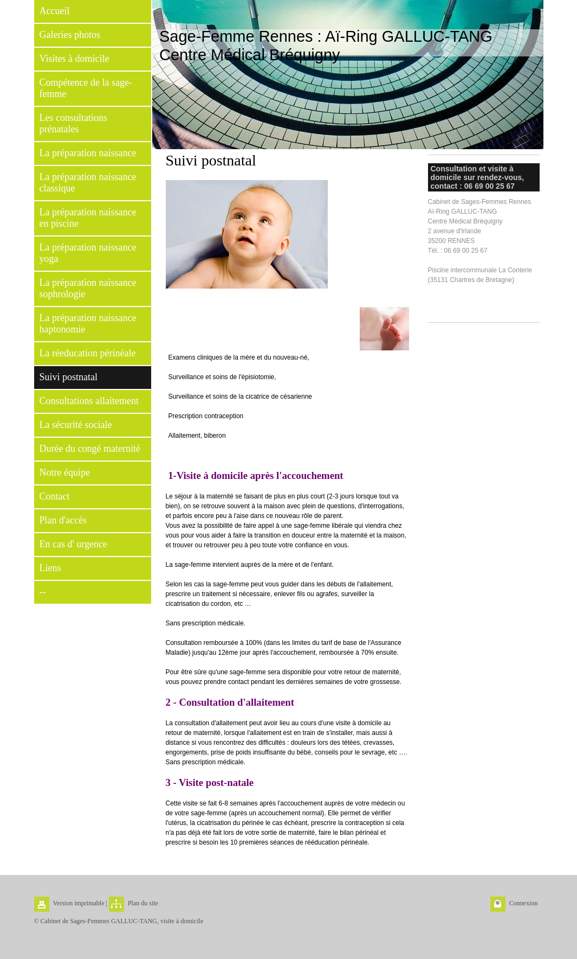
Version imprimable (79, 903)
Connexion (523, 903)
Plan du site (143, 903)
